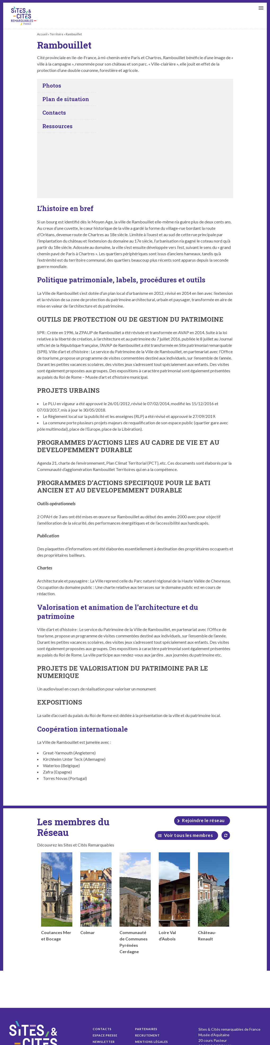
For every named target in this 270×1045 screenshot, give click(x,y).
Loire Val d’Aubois (174, 896)
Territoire (56, 34)
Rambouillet (23, 16)
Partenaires (146, 1029)
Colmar (96, 893)
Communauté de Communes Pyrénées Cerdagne (135, 903)
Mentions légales (151, 1041)
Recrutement (147, 1035)
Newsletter (104, 1041)
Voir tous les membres (188, 835)
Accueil (42, 34)
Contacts (102, 1029)
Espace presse (105, 1035)
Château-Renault (213, 896)
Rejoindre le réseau (203, 820)
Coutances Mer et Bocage (56, 896)
